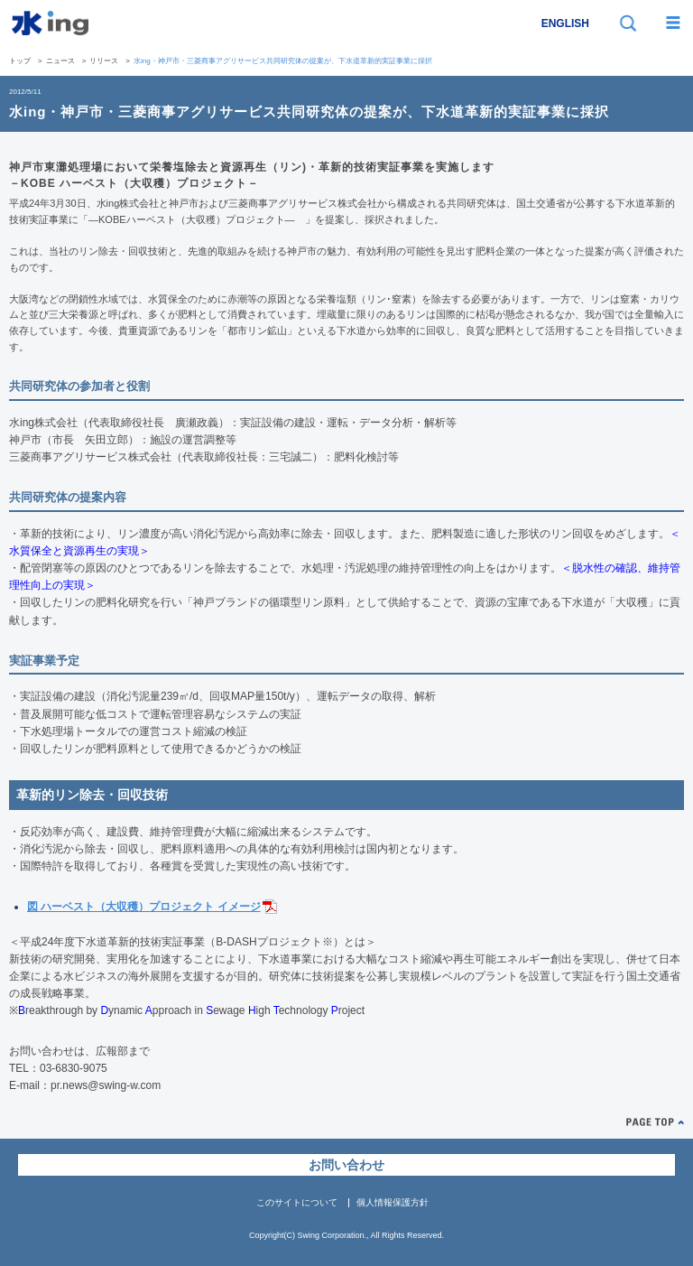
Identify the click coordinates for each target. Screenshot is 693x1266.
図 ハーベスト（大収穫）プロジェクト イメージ (144, 906)
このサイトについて (296, 1202)
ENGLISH (565, 23)
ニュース (60, 61)
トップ (20, 61)
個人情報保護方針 (392, 1202)
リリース (103, 61)
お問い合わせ (346, 1165)
